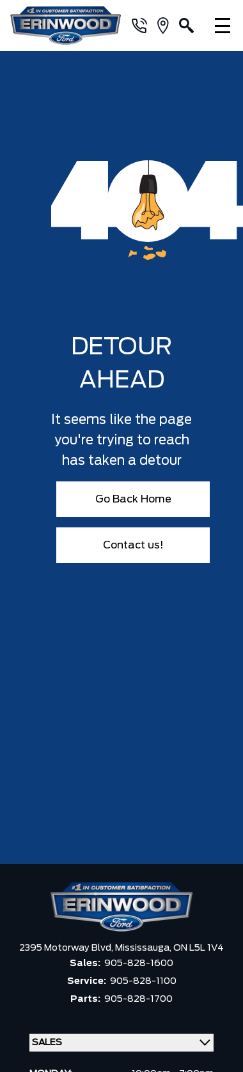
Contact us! (133, 545)
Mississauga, (144, 948)
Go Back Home (133, 499)
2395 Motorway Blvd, (67, 948)
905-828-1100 (143, 981)
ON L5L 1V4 (198, 948)
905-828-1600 (138, 963)
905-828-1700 (138, 999)
